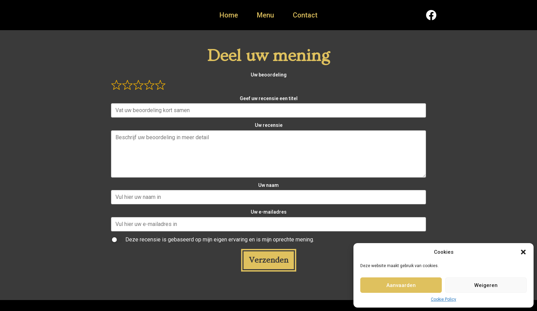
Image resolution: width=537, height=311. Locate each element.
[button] (523, 252)
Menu (265, 15)
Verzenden (268, 260)
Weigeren (486, 285)
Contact (305, 15)
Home (229, 15)
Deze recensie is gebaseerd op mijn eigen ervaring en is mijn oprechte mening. (219, 239)
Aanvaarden (401, 285)
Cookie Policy (443, 299)
